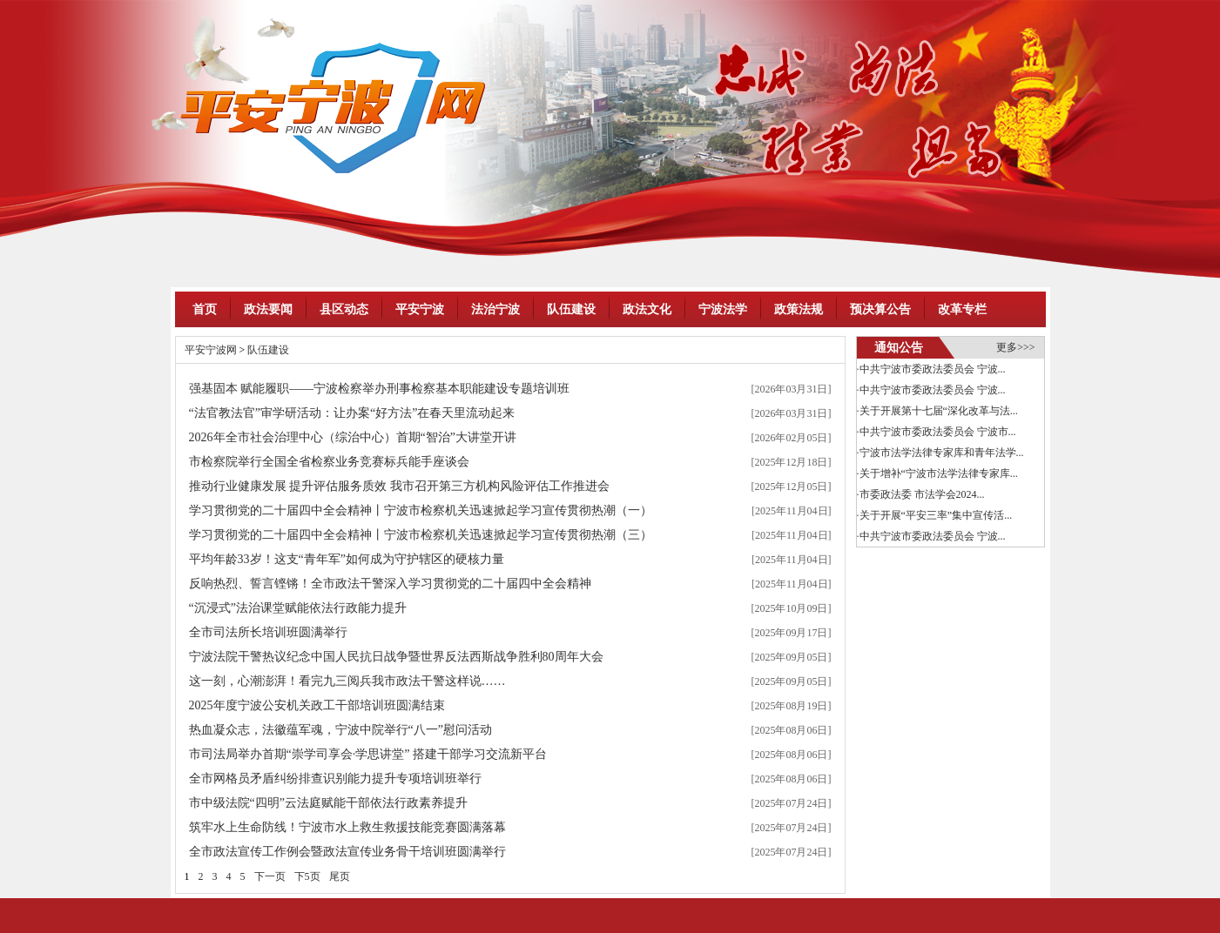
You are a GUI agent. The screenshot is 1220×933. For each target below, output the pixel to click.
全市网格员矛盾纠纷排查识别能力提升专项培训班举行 (335, 778)
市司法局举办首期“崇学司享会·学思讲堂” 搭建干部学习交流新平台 (368, 754)
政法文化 (647, 309)
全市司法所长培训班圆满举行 (268, 632)
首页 (204, 309)
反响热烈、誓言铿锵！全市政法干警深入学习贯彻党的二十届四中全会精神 (390, 583)
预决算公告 (880, 309)
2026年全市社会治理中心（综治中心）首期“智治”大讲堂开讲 (352, 437)
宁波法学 (722, 309)
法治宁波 (495, 309)
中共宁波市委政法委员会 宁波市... (937, 432)
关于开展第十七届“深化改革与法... (938, 411)
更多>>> (1015, 347)
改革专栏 (962, 309)
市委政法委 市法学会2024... (922, 494)
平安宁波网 (211, 350)
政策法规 (798, 309)
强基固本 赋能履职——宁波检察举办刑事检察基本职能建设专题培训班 (379, 388)
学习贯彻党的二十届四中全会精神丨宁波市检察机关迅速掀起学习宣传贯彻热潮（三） (420, 534)
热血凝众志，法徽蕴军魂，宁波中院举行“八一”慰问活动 (340, 729)
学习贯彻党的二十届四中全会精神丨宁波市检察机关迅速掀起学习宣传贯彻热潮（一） (420, 510)
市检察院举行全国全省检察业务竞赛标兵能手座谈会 (329, 461)
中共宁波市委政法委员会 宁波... (932, 369)
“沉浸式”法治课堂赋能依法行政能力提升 (298, 607)
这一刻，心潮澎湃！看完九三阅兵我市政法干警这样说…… (347, 681)
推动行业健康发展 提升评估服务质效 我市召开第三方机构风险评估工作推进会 (399, 486)
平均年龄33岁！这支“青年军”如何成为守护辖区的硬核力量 (346, 559)
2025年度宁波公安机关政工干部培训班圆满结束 (317, 705)
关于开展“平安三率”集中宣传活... (936, 515)
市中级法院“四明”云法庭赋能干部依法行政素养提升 (328, 802)
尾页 (339, 876)
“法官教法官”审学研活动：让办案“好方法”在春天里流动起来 (352, 413)
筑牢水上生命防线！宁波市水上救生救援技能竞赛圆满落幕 (347, 827)
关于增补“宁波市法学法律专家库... (938, 473)
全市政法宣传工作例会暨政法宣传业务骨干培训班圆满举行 (347, 851)
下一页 (270, 876)
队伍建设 (571, 309)
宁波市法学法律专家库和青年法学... (941, 452)
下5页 (307, 876)
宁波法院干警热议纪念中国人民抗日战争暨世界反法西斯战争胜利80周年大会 (396, 656)
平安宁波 (419, 309)
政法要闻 (268, 309)
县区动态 (344, 309)
